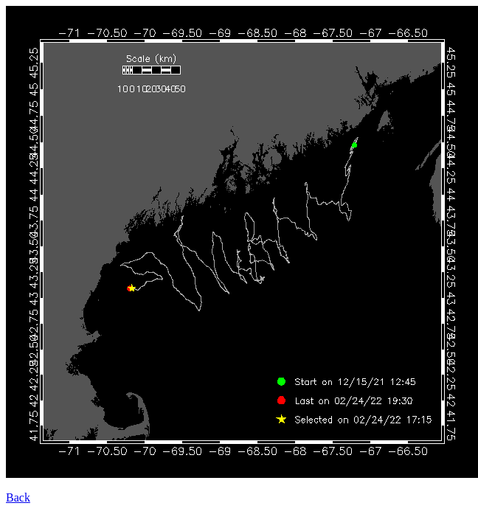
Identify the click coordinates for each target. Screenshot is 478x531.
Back (18, 497)
